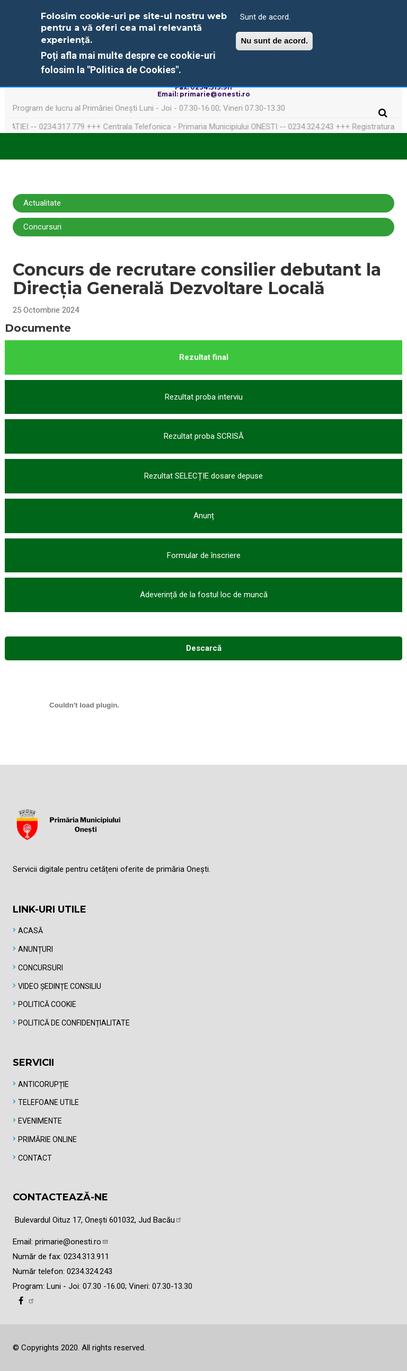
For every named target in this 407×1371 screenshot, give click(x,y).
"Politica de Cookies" (133, 69)
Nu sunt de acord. (274, 40)
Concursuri (40, 967)
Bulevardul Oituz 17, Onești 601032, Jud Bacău (98, 1220)
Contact (35, 1158)
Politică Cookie (47, 1004)
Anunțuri (35, 949)
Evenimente (40, 1121)
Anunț (203, 515)
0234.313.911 (86, 1256)
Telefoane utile (48, 1102)
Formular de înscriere (204, 555)
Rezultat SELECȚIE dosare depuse (203, 476)
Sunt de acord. (265, 17)
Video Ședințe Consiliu (59, 986)
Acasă (30, 930)
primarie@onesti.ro (72, 1241)
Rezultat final (203, 357)
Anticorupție (43, 1084)
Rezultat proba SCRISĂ (204, 436)
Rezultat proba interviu (204, 397)
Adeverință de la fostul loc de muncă (204, 594)
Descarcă (204, 648)
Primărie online (47, 1139)
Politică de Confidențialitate (74, 1023)
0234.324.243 (89, 1271)
